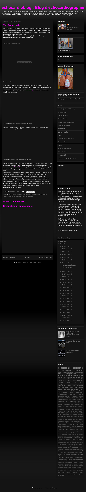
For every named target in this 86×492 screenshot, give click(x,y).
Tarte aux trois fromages (76, 414)
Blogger (54, 488)
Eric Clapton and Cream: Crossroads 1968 (11, 43)
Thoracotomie (62, 119)
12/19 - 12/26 (66, 246)
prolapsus (61, 403)
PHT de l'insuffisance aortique (73, 411)
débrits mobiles (79, 434)
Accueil (27, 257)
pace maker (79, 399)
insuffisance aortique (64, 385)
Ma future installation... (69, 265)
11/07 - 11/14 (66, 262)
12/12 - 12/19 (66, 249)
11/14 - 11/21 (66, 260)
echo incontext (62, 152)
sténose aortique (73, 465)
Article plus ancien (45, 257)
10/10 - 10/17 (66, 277)
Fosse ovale (67, 408)
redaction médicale (64, 125)
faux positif (72, 441)
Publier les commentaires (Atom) (31, 262)
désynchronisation (68, 437)
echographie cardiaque (70, 368)
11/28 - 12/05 (66, 254)
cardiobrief (61, 129)
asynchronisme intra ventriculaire (70, 392)
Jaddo (60, 145)
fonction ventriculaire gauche (70, 444)
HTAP (69, 380)
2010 (62, 244)
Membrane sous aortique (72, 409)
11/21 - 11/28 (66, 257)
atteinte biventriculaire (69, 419)
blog (72, 421)
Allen (4, 81)
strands (66, 465)
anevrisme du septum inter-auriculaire (19, 194)
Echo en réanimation (64, 148)
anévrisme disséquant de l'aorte (73, 391)
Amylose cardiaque (63, 404)
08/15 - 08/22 (66, 296)
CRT (64, 406)
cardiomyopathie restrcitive (66, 424)
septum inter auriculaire (64, 462)
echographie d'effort (69, 439)
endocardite (80, 439)
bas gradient (79, 419)
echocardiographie (36, 194)
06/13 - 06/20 (66, 318)
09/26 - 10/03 (66, 282)
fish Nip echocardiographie (18, 123)
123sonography (63, 132)
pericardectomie (79, 452)
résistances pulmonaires (64, 460)
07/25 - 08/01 (66, 304)
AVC (82, 403)
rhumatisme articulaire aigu (68, 459)
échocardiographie (64, 375)
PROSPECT (61, 412)
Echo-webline (62, 142)
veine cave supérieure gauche (67, 472)
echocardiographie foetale (66, 138)
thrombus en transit (27, 196)
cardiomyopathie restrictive (66, 394)
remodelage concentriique (70, 455)
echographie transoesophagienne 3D (70, 384)
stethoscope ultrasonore (71, 464)
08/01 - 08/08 (66, 301)
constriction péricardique (72, 431)
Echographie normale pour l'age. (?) (69, 99)
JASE (60, 135)
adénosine (80, 416)
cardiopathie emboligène (75, 377)
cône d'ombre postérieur (74, 432)
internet (65, 447)
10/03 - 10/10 (66, 279)
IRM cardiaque (78, 385)
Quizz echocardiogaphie (72, 412)
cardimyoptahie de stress (75, 422)
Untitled (5, 123)
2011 (62, 241)
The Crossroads (67, 268)
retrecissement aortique (68, 457)
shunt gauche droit (75, 462)
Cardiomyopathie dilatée (72, 406)
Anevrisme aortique (73, 404)
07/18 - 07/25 (66, 307)
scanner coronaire (78, 460)
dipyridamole (71, 434)
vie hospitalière (74, 474)
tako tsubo (68, 467)
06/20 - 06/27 (66, 315)
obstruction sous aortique (71, 450)
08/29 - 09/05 (66, 293)
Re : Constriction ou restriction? (72, 351)
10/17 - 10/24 (66, 274)
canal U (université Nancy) (66, 109)
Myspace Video (9, 81)
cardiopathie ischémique (70, 426)
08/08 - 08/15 (66, 298)
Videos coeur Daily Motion (66, 122)
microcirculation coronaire (70, 449)
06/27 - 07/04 (66, 312)
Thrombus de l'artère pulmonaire (67, 416)
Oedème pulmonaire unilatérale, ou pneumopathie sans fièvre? (72, 334)
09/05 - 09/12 (66, 290)
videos (68, 474)
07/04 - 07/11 (66, 309)
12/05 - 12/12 (66, 252)
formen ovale (17, 196)
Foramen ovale (29, 91)
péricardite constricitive (64, 454)
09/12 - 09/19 (66, 287)
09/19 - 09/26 (66, 285)
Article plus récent (9, 257)
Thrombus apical (63, 387)
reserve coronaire (69, 403)
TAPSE (60, 414)
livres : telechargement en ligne (68, 158)
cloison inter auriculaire (71, 427)
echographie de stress (74, 382)
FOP (11, 196)
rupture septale (79, 459)
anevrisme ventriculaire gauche (67, 418)
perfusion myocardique (67, 452)
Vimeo (30, 123)
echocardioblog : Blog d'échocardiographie (43, 7)
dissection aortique (71, 396)
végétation (77, 403)
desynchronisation (62, 434)
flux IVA (69, 442)
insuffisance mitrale (64, 379)
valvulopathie (79, 470)
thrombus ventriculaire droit (69, 469)
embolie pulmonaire (72, 398)
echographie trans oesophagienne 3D (70, 373)
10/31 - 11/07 (66, 271)
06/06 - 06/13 (66, 320)
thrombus (74, 467)
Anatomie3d (62, 155)
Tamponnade (65, 414)
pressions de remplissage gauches (70, 401)
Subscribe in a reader (65, 60)
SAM (81, 412)
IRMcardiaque (62, 112)
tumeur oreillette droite (70, 470)
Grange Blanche (63, 115)
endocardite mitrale (63, 441)
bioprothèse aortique (64, 421)
